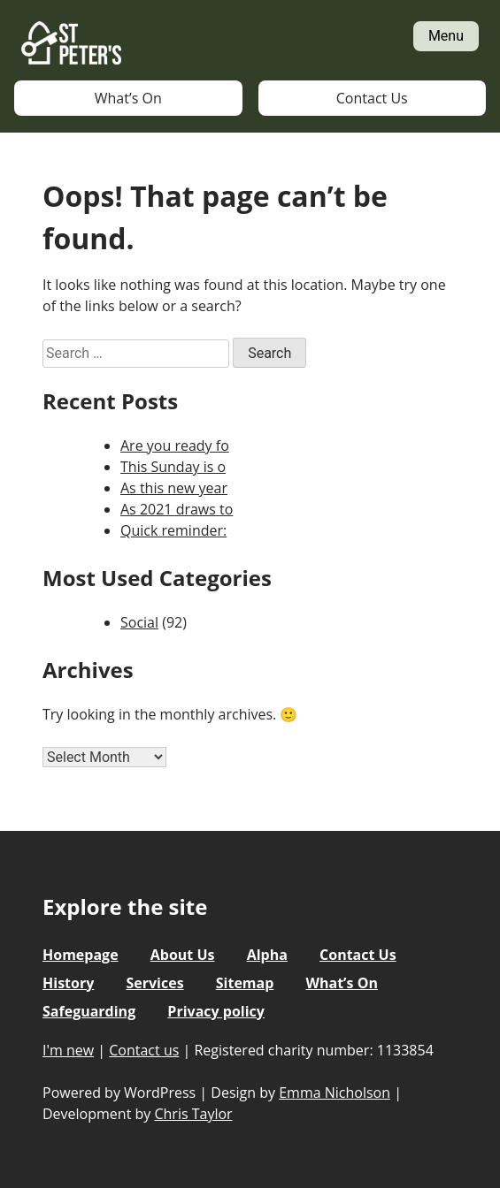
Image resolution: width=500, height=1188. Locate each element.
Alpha (267, 954)
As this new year (173, 488)
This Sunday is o (173, 466)
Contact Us (372, 98)
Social (139, 622)
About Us (182, 954)
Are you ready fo (174, 445)
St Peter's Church (71, 43)
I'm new (68, 1050)
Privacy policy (216, 1011)
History (68, 983)
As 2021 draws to (176, 509)
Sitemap (245, 983)
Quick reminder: (173, 530)
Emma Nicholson (334, 1092)
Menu (446, 35)
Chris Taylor (193, 1113)
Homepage (80, 954)
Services (154, 983)
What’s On (128, 98)
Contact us (144, 1050)
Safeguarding (88, 1011)
